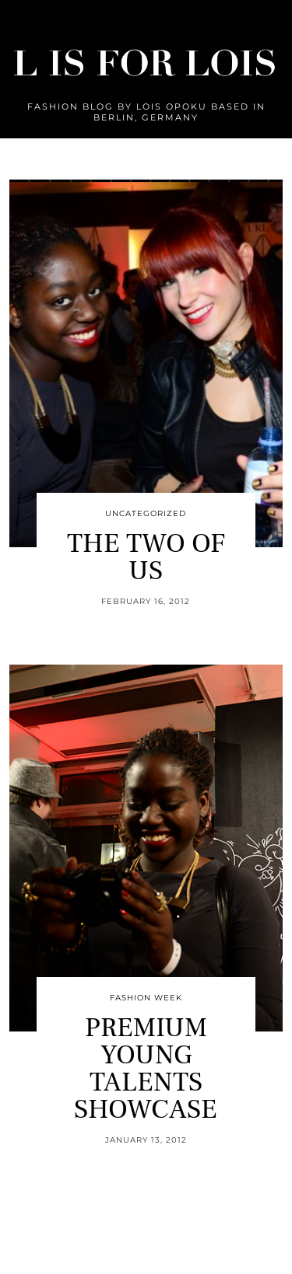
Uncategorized (145, 513)
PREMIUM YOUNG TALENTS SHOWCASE (145, 1068)
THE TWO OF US (146, 557)
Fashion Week (146, 998)
